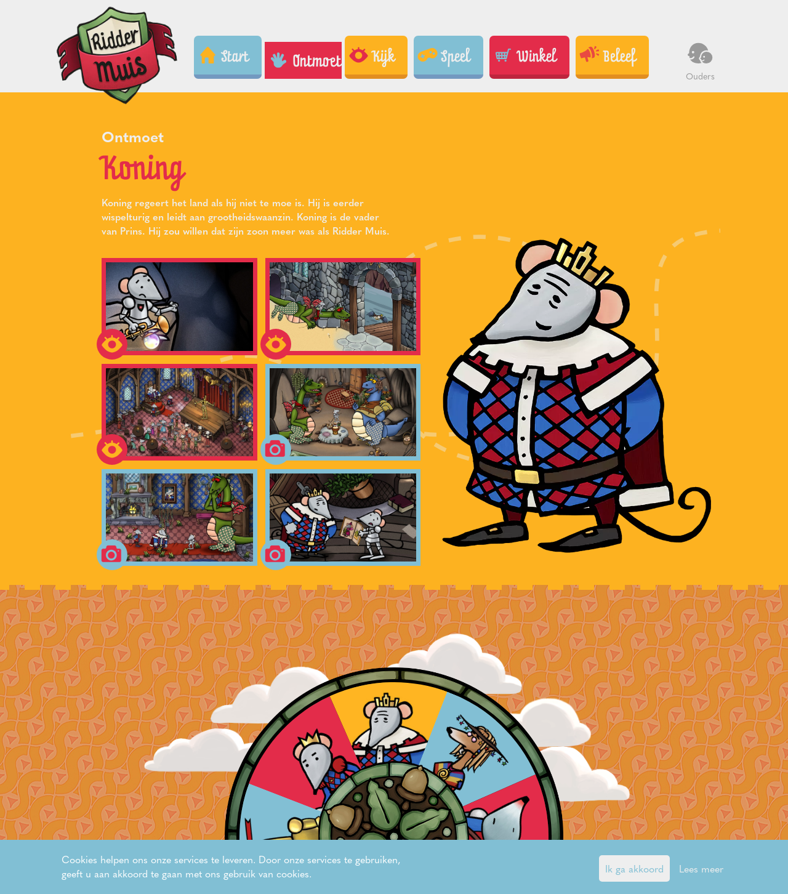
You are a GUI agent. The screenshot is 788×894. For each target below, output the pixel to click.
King (340, 741)
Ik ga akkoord (634, 868)
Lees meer (701, 868)
